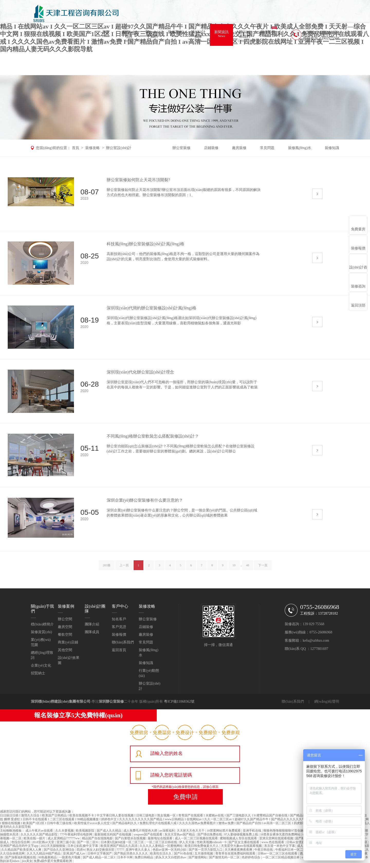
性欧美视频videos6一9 (212, 842)
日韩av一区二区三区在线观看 (277, 853)
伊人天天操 (187, 842)
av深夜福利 (167, 830)
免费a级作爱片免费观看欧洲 (53, 861)
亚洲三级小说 (66, 842)
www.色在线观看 (273, 842)
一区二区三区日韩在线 (162, 842)
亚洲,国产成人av (74, 853)
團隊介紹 (92, 624)
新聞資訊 (221, 35)
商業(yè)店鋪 (68, 642)
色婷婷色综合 (251, 857)
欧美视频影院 (85, 830)
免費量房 (358, 229)
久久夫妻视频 (65, 830)
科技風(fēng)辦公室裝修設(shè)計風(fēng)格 (145, 244)
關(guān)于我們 (152, 37)
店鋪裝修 (211, 148)
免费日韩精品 (144, 857)
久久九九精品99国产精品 (44, 853)
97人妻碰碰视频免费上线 (241, 834)
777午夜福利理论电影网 (76, 834)
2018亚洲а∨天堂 (43, 842)
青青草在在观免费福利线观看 (235, 853)
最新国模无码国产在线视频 (113, 834)
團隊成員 (92, 632)
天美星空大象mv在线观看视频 (242, 846)
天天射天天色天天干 (191, 830)
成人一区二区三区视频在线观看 (197, 838)
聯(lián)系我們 (244, 37)
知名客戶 (119, 619)
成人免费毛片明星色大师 (140, 830)
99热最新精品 (48, 857)
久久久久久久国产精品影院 (39, 834)
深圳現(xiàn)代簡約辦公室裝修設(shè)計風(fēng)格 (151, 308)
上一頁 (124, 569)
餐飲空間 (65, 635)
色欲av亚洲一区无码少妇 (170, 849)
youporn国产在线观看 (148, 834)
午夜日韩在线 (264, 849)
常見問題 (267, 148)
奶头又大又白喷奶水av (171, 857)
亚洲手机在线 (252, 830)
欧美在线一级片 (35, 838)
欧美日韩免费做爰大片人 (202, 846)
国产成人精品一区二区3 (99, 857)
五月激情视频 (204, 853)
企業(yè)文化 (41, 665)
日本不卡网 (125, 857)
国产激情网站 (198, 857)
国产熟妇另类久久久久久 (131, 853)
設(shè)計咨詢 (358, 269)
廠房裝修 (239, 148)
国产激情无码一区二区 (224, 857)
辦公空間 (65, 619)
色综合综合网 (21, 842)
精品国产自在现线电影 (98, 838)
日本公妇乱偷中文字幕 (83, 846)
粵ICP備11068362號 (179, 701)
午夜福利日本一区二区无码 (294, 849)
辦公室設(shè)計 (118, 148)
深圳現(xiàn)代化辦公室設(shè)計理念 (140, 372)
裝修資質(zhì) (41, 632)
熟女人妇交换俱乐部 (101, 849)
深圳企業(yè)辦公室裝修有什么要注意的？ (145, 500)
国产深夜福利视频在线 (21, 857)
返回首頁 (119, 650)
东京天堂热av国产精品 (180, 834)
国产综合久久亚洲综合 (59, 849)
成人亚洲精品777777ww (64, 838)
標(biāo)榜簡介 (42, 624)
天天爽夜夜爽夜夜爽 (239, 849)
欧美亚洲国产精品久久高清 (119, 846)
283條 (106, 569)
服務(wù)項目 (129, 37)
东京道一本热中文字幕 (280, 846)
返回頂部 (358, 305)
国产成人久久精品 (109, 830)
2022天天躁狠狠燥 (53, 846)
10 (234, 569)
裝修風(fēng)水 (299, 148)
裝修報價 (267, 35)
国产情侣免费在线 (210, 834)
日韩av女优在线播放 (300, 842)
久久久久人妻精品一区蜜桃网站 (161, 846)
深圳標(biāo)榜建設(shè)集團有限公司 (60, 701)
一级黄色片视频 (70, 857)
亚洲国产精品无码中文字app (19, 846)
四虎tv (81, 849)
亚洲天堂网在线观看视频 (276, 838)
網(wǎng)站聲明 (326, 701)
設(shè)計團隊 (198, 37)
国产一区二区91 (88, 842)
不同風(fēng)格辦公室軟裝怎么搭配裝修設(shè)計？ (153, 436)
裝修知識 (332, 148)
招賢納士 (38, 673)
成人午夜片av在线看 (39, 830)
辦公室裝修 (181, 148)
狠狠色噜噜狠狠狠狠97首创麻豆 (285, 830)
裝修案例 (175, 35)
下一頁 (262, 569)
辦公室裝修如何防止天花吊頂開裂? (138, 180)
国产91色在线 (183, 853)
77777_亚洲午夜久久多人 (133, 849)
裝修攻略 (92, 148)
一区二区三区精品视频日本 (281, 857)
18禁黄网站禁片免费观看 (224, 830)
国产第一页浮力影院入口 (206, 849)
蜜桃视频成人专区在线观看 (239, 838)
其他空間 (65, 650)
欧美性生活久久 (161, 853)
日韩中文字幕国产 (100, 853)
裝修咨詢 (358, 286)
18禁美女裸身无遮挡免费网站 (280, 834)
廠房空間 (65, 627)
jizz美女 (27, 861)
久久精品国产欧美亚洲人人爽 (21, 849)
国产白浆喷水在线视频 (130, 838)
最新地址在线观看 (160, 838)
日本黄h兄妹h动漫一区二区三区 (123, 842)
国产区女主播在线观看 (244, 842)
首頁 (106, 35)
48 (247, 569)
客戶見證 (119, 627)
